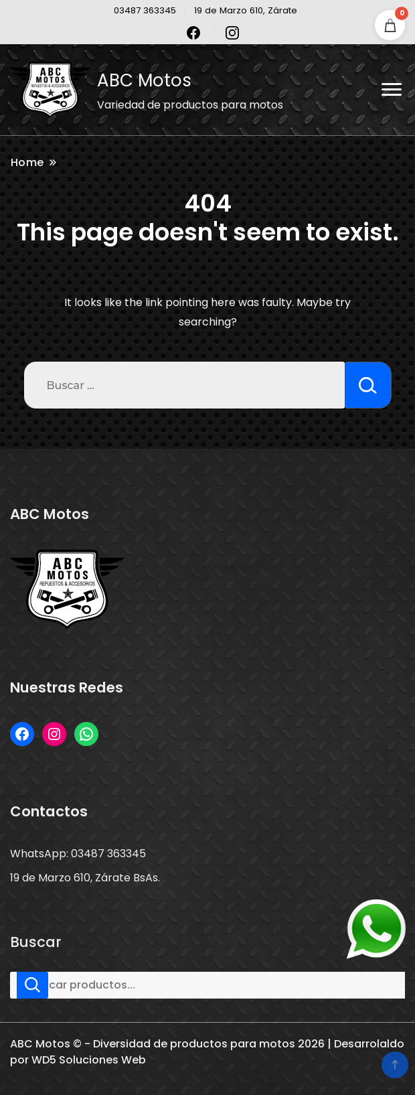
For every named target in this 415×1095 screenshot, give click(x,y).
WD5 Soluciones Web (88, 1060)
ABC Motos (144, 80)
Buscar (36, 942)
